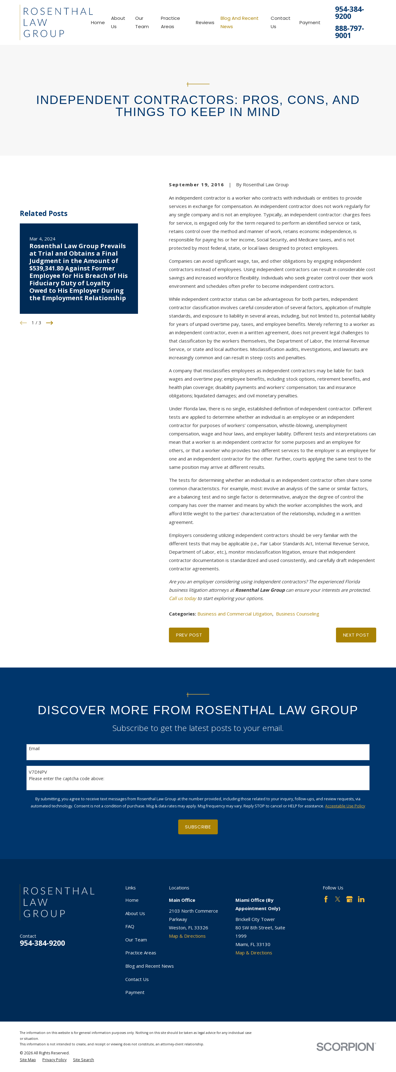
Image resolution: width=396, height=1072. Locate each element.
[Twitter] (337, 899)
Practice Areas (140, 952)
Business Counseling (297, 614)
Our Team (136, 939)
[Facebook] (326, 899)
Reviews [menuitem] (205, 22)
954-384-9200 (349, 13)
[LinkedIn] (361, 899)
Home (132, 900)
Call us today (182, 598)
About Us (135, 913)
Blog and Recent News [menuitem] (240, 22)
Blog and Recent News (149, 966)
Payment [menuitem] (310, 22)
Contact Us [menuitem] (281, 22)
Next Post (356, 635)
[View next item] (49, 322)
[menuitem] (28, 1060)
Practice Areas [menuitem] (170, 22)
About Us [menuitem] (118, 22)
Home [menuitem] (98, 22)
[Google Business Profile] (349, 899)
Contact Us (137, 979)
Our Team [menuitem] (142, 22)
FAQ (129, 926)
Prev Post (189, 635)
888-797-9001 (349, 32)
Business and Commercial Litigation (234, 614)
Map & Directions (187, 936)
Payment (134, 992)
